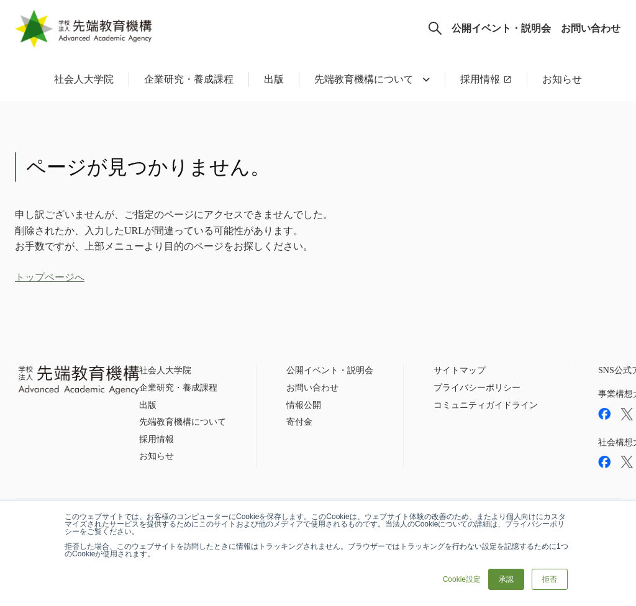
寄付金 (299, 422)
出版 (274, 79)
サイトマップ (460, 370)
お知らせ (562, 79)
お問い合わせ (590, 28)
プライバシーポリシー (477, 387)
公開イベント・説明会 (501, 28)
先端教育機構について (182, 422)
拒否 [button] (549, 579)
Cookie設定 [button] (462, 579)
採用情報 (480, 79)
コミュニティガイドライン (486, 405)
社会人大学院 (84, 79)
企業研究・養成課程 (189, 79)
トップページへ (49, 277)
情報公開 (303, 405)
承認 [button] (506, 579)
